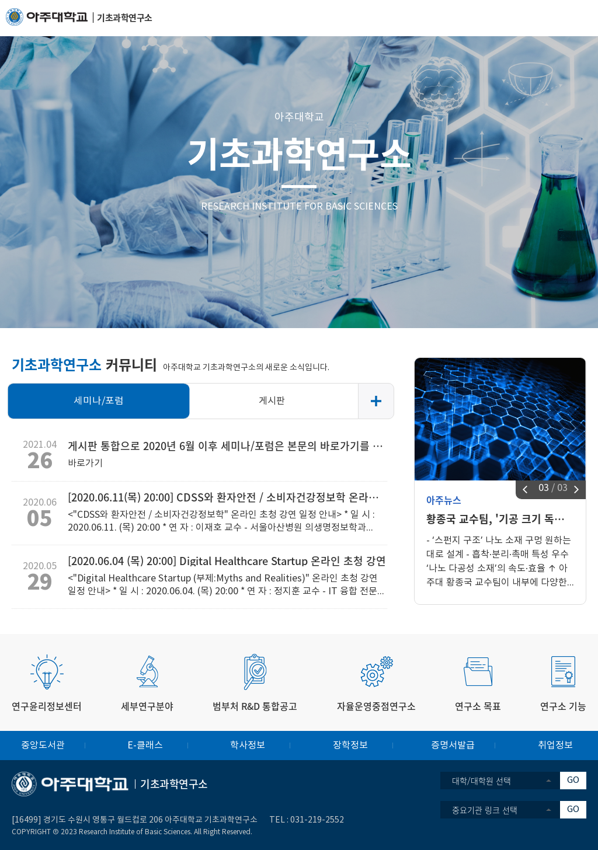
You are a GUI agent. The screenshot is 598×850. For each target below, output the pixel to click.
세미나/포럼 (98, 401)
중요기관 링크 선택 (484, 810)
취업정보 (555, 745)
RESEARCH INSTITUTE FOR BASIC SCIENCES (299, 206)
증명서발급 (453, 745)
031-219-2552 (317, 820)
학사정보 (247, 745)
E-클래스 (145, 745)
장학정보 (350, 745)
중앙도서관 (43, 745)
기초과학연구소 (299, 153)
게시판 (272, 401)
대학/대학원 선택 (481, 780)
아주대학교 (299, 118)
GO (573, 780)
